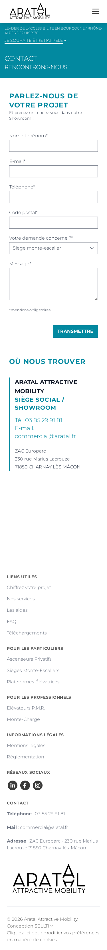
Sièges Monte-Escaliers (33, 670)
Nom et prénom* (28, 135)
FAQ (11, 621)
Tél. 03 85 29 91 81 (38, 420)
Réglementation (25, 757)
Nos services (21, 598)
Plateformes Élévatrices (33, 682)
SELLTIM (44, 926)
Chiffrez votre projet (29, 587)
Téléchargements (27, 633)
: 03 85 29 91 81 (36, 813)
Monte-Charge (23, 719)
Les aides (17, 610)
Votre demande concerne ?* (41, 238)
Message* (20, 263)
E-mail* (17, 161)
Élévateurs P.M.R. (26, 708)
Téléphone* (22, 187)
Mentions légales (26, 745)
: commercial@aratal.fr (37, 827)
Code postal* (23, 212)
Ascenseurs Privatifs (29, 659)
